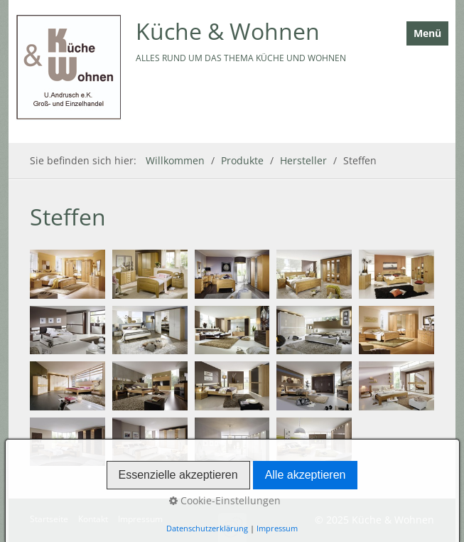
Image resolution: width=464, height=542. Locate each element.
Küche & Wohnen (228, 31)
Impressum (140, 519)
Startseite (49, 519)
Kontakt (93, 519)
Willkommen (175, 160)
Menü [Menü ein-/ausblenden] (427, 33)
